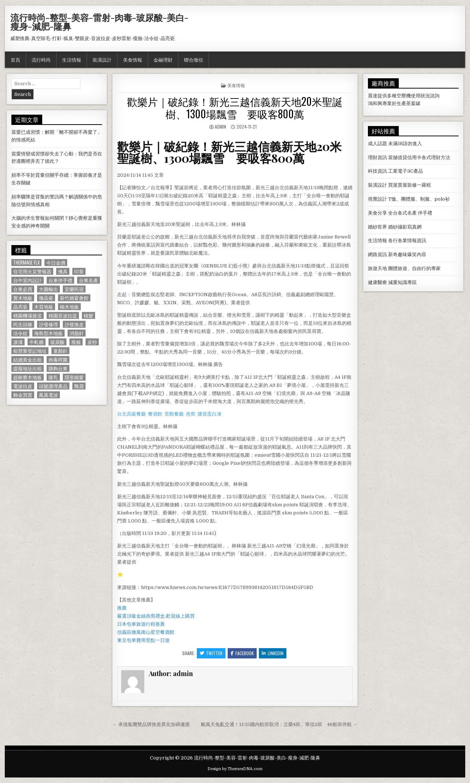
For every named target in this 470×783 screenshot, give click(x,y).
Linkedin (272, 653)
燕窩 (190, 414)
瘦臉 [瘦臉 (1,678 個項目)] (76, 341)
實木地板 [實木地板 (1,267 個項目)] (22, 297)
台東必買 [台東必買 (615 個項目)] (22, 288)
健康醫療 (377, 282)
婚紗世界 (377, 227)
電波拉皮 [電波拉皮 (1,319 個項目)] (22, 385)
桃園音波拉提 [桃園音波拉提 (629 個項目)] (62, 315)
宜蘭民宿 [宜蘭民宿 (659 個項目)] (74, 288)
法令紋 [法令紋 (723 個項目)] (20, 333)
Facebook (242, 653)
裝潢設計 (102, 59)
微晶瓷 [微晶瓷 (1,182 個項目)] (46, 297)
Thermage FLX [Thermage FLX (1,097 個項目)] (26, 262)
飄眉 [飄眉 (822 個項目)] (79, 385)
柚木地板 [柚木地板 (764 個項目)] (69, 306)
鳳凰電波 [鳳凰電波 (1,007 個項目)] (48, 394)
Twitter (211, 653)
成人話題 (377, 143)
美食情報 (132, 59)
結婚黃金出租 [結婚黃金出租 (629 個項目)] (27, 359)
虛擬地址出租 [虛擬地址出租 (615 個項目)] (27, 368)
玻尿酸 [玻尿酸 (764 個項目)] (57, 341)
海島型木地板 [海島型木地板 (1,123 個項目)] (48, 333)
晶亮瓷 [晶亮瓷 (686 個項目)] (20, 306)
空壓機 (404, 95)
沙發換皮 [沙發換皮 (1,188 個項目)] (74, 324)
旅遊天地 (377, 268)
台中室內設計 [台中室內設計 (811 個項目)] (27, 280)
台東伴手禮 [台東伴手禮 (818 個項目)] (60, 280)
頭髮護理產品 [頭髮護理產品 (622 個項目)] (53, 385)
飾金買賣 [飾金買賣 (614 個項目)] (22, 394)
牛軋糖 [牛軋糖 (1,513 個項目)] (36, 341)
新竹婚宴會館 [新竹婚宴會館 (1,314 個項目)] (74, 297)
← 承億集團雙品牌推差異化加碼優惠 (151, 724)
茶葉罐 (413, 103)
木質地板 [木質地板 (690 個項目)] (43, 306)
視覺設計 (377, 199)
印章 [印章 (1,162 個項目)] (79, 271)
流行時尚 (41, 59)
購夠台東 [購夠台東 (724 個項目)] (58, 368)
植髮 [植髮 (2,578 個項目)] (88, 315)
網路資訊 (377, 254)
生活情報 (71, 59)
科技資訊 (377, 171)
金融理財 (163, 59)
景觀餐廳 (174, 414)
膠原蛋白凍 (209, 414)
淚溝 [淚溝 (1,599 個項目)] (18, 341)
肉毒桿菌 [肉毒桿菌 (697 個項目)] (58, 359)
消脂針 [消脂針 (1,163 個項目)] (76, 333)
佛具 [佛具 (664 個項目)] (63, 271)
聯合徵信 (193, 59)
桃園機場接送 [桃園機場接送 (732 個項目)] (27, 315)
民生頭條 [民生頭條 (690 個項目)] (22, 324)
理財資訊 (377, 157)
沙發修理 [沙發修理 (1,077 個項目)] (48, 324)
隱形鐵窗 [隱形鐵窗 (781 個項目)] (74, 377)
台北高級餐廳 (131, 414)
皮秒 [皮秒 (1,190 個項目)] (92, 341)
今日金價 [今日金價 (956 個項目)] (55, 262)
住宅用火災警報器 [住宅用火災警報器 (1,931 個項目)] (32, 271)
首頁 (15, 59)
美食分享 (377, 213)
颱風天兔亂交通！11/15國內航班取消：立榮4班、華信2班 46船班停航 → (279, 724)
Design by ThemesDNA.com (235, 768)
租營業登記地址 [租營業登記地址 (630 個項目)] (30, 350)
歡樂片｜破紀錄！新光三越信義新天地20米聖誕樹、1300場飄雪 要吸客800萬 (235, 107)
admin (220, 126)
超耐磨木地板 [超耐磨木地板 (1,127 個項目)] (27, 377)
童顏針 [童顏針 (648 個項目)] (60, 350)
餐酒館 (155, 414)
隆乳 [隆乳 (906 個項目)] (53, 377)
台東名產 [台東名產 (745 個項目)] (88, 280)
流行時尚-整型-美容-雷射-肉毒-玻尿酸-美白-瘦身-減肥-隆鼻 (99, 21)
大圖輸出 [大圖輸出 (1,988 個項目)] (48, 288)
